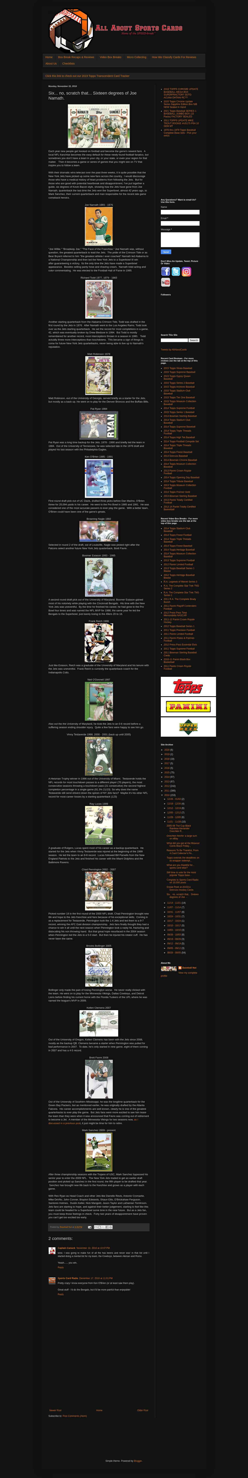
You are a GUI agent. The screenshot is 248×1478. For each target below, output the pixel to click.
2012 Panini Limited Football (178, 564)
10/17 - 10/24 (174, 921)
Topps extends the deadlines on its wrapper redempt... (183, 859)
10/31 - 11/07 (174, 912)
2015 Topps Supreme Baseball (179, 372)
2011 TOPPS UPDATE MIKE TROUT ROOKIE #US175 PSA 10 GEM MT (181, 123)
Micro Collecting (136, 57)
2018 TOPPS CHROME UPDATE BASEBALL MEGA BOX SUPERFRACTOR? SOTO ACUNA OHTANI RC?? (181, 93)
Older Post (142, 1410)
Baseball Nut (189, 967)
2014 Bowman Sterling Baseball (180, 416)
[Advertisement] (99, 1380)
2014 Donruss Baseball (176, 456)
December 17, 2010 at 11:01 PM (96, 1278)
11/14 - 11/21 (174, 903)
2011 (167, 790)
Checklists (68, 63)
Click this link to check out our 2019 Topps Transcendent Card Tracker (87, 75)
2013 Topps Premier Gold (177, 492)
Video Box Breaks (110, 57)
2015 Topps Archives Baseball (179, 386)
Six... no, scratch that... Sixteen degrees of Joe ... (183, 895)
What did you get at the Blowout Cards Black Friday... (183, 844)
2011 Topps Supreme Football (179, 648)
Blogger (138, 1461)
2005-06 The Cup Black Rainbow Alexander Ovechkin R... (179, 828)
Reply (61, 1267)
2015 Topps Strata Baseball (178, 368)
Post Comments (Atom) (75, 1416)
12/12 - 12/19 (174, 808)
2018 (167, 759)
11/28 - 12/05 (174, 817)
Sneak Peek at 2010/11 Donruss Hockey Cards (180, 888)
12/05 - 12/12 (174, 812)
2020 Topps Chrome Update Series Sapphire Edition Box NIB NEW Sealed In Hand (180, 104)
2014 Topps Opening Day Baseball (182, 477)
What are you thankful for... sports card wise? (180, 866)
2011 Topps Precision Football (179, 630)
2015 (167, 772)
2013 (167, 781)
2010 (167, 795)
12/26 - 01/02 (174, 799)
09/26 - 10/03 (174, 934)
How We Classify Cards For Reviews (174, 57)
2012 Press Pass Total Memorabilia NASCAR (175, 614)
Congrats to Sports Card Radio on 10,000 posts (182, 881)
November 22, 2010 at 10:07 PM (93, 1248)
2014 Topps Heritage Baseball (179, 549)
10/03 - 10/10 (174, 930)
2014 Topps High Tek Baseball (179, 437)
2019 (167, 754)
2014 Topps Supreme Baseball (179, 426)
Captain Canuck (66, 1248)
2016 (167, 768)
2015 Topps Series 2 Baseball (179, 383)
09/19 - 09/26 (174, 939)
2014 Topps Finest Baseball (178, 452)
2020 (167, 749)
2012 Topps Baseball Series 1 (179, 626)
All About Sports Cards (56, 13)
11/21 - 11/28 (174, 821)
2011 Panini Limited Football (178, 634)
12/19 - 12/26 (174, 803)
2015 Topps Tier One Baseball (179, 397)
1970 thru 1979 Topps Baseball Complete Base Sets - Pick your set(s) (180, 133)
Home (49, 57)
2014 (167, 777)
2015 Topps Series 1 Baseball (179, 412)
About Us (51, 63)
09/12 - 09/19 (174, 943)
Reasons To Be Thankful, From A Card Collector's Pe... (183, 851)
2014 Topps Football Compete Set (181, 441)
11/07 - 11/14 (174, 907)
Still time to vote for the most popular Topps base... (181, 874)
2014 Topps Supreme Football (179, 408)
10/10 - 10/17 (174, 925)
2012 (167, 786)
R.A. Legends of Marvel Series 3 (180, 581)
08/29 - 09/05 (174, 952)
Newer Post (55, 1410)
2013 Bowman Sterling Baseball (180, 496)
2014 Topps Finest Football (178, 535)
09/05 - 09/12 (174, 948)
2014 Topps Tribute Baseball (178, 481)
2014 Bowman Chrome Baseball (180, 460)
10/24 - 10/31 (174, 916)
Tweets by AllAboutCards (174, 349)
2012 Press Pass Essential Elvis (180, 644)
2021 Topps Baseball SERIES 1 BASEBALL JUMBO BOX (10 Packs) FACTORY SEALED (180, 114)
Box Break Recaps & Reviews (76, 57)
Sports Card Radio (68, 1278)
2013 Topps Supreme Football (179, 560)
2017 (167, 763)
